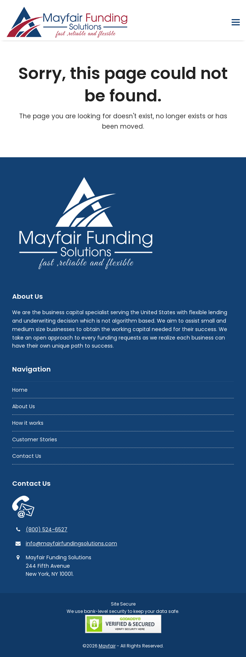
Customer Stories (34, 439)
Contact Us (26, 456)
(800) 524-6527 (46, 529)
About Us (23, 406)
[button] (236, 22)
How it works (27, 423)
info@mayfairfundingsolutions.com (71, 543)
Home (20, 390)
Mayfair (107, 646)
